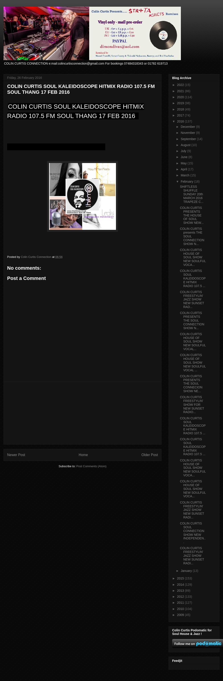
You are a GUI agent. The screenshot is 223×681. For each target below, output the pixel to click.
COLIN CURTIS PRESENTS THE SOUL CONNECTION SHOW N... (192, 320)
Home (83, 455)
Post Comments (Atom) (91, 466)
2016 (181, 121)
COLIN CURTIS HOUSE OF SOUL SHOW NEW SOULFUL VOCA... (193, 257)
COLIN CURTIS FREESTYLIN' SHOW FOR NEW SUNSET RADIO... (192, 404)
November (188, 133)
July (184, 151)
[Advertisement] (82, 413)
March (185, 175)
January (187, 571)
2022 (181, 85)
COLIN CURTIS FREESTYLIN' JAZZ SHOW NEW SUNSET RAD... (192, 299)
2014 (181, 584)
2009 (181, 615)
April (184, 169)
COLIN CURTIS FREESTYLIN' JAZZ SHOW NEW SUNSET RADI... (192, 510)
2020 (181, 97)
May (184, 163)
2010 (181, 609)
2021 (181, 91)
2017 (181, 115)
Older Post (149, 455)
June (184, 157)
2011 (181, 602)
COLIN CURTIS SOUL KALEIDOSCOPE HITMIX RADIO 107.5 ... (193, 278)
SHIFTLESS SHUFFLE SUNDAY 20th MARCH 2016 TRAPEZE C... (191, 194)
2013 (181, 590)
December (188, 126)
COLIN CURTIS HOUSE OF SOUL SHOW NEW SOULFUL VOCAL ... (193, 362)
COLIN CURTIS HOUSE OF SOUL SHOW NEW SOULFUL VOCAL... (193, 341)
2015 (181, 578)
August (186, 145)
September (189, 139)
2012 (181, 596)
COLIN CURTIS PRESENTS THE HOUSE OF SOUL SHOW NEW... (192, 215)
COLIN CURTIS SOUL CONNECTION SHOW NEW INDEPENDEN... (193, 533)
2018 (181, 109)
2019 (181, 103)
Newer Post (16, 455)
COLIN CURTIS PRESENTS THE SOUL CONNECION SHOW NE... (191, 383)
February (187, 181)
